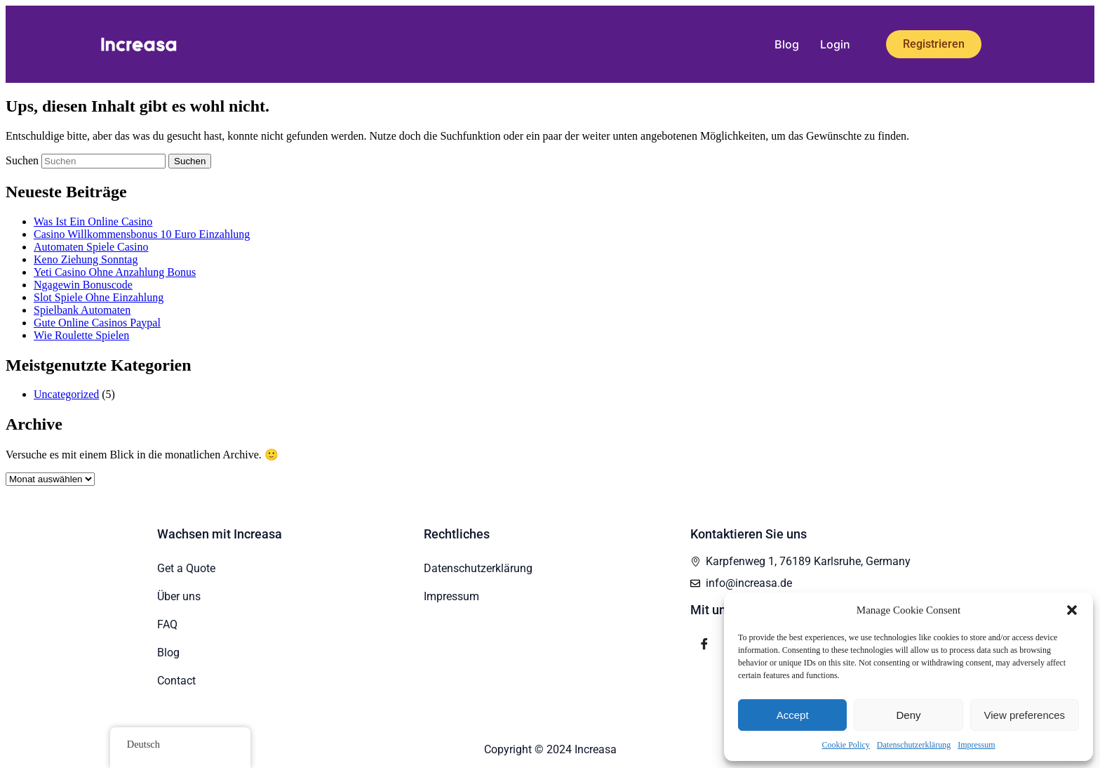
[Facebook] (704, 644)
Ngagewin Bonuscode (83, 285)
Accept (793, 715)
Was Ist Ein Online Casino (93, 221)
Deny (908, 715)
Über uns (179, 596)
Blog (786, 44)
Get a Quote (186, 568)
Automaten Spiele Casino (91, 247)
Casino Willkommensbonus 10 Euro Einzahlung (142, 234)
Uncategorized (66, 394)
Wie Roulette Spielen (81, 335)
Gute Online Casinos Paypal (97, 323)
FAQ (167, 624)
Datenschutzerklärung (914, 745)
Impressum (976, 745)
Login (835, 44)
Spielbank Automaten (82, 310)
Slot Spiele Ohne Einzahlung (98, 297)
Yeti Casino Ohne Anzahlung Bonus (115, 272)
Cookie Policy (846, 745)
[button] (1072, 610)
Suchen (22, 160)
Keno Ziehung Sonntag (86, 259)
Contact (176, 680)
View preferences (1025, 715)
